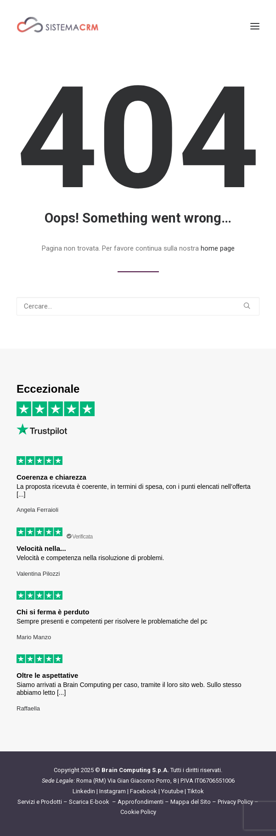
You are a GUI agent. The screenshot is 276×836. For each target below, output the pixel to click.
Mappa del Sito (190, 801)
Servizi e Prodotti (39, 801)
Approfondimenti (140, 801)
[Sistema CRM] (58, 26)
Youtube (172, 791)
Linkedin (84, 791)
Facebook (143, 791)
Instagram (112, 791)
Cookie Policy (138, 811)
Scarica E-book (90, 801)
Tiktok (195, 791)
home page (218, 248)
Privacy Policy (235, 801)
